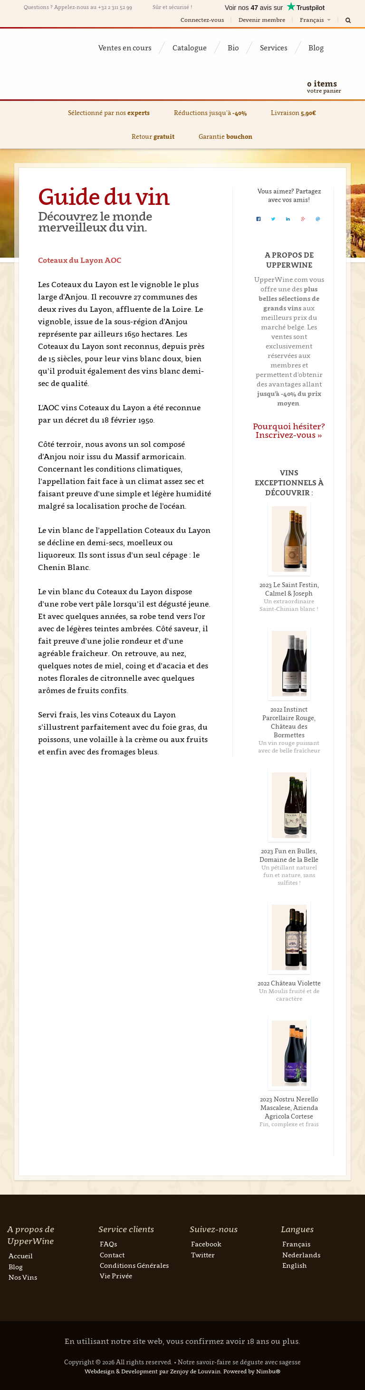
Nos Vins (23, 1277)
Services (274, 47)
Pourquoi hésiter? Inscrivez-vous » (289, 430)
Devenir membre (262, 19)
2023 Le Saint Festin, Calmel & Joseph (289, 589)
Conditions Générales (134, 1265)
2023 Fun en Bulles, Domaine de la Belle (288, 855)
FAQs (108, 1244)
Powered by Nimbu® (251, 1371)
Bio (233, 47)
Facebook (206, 1244)
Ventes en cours (125, 47)
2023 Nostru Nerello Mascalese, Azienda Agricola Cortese (289, 1107)
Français (316, 19)
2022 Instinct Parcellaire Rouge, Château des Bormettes (289, 722)
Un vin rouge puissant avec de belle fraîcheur (289, 746)
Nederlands (301, 1255)
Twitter (203, 1255)
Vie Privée (116, 1276)
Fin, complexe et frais (288, 1124)
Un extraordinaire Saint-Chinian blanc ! (288, 605)
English (294, 1265)
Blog (316, 47)
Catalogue (190, 47)
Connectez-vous (202, 19)
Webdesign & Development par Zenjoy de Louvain (153, 1371)
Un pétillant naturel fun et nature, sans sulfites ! (289, 875)
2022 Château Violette (289, 983)
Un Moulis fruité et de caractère (289, 994)
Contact (112, 1255)
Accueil (21, 1256)
